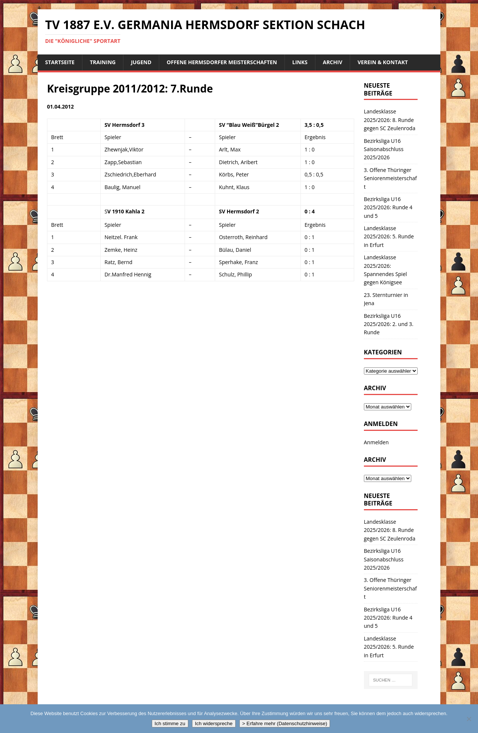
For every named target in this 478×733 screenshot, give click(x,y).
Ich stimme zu (170, 723)
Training (103, 62)
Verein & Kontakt (383, 62)
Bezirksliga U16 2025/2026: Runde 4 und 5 (388, 207)
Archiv (332, 62)
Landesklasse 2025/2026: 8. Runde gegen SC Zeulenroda (389, 120)
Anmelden (376, 442)
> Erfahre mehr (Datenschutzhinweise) (284, 723)
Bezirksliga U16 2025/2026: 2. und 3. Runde (388, 324)
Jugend (141, 62)
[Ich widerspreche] (468, 719)
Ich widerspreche (214, 723)
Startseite (60, 62)
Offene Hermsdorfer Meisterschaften (222, 62)
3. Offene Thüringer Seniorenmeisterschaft (390, 178)
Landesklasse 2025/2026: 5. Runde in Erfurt (389, 236)
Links (300, 62)
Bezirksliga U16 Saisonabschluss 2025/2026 (383, 149)
